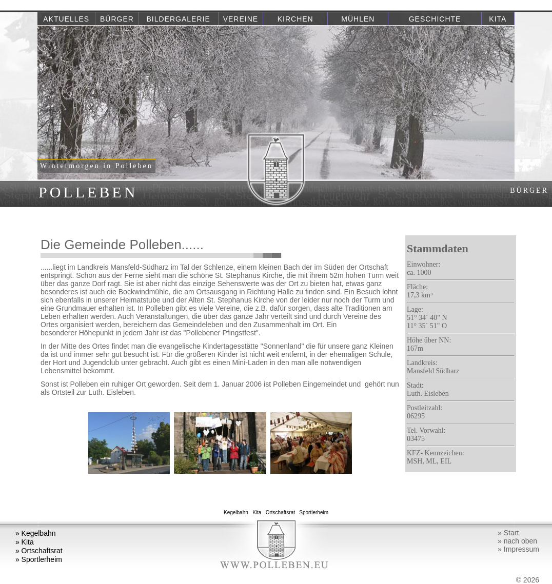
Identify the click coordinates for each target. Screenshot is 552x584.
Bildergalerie (178, 19)
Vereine (240, 19)
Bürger (117, 19)
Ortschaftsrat (280, 512)
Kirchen (295, 19)
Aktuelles (66, 19)
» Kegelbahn (35, 533)
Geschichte (435, 19)
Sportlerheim (314, 512)
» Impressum (518, 549)
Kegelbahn (235, 512)
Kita (497, 19)
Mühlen (357, 19)
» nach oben (517, 541)
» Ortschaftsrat (39, 551)
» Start (508, 533)
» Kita (24, 542)
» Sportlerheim (38, 559)
